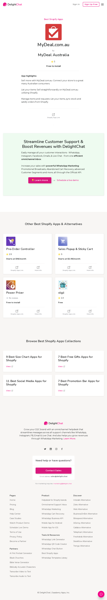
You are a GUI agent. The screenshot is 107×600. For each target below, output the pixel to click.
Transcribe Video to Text (20, 571)
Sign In (76, 4)
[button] (102, 4)
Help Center (15, 514)
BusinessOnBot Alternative (85, 514)
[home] (12, 4)
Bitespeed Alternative (83, 518)
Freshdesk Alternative (83, 537)
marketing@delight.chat (62, 484)
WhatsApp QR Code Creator (54, 544)
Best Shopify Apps (53, 19)
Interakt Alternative (82, 500)
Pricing (13, 504)
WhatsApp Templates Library (54, 558)
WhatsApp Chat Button (52, 549)
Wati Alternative (80, 509)
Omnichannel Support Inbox (54, 504)
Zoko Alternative (80, 504)
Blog (12, 509)
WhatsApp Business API (52, 518)
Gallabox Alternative (82, 527)
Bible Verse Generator (19, 562)
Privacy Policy (16, 537)
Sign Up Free (91, 4)
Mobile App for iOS (50, 527)
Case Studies (15, 518)
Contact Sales (53, 470)
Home (12, 500)
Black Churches (16, 558)
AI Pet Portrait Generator (21, 553)
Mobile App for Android (52, 523)
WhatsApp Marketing (51, 509)
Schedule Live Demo (19, 527)
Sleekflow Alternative (82, 541)
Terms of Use (15, 532)
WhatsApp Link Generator (53, 539)
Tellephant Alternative (83, 532)
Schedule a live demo (68, 180)
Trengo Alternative (81, 546)
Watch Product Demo (20, 523)
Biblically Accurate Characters (23, 567)
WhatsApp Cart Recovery (53, 514)
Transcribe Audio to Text (20, 576)
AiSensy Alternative (82, 523)
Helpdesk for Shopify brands (54, 500)
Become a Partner (18, 541)
